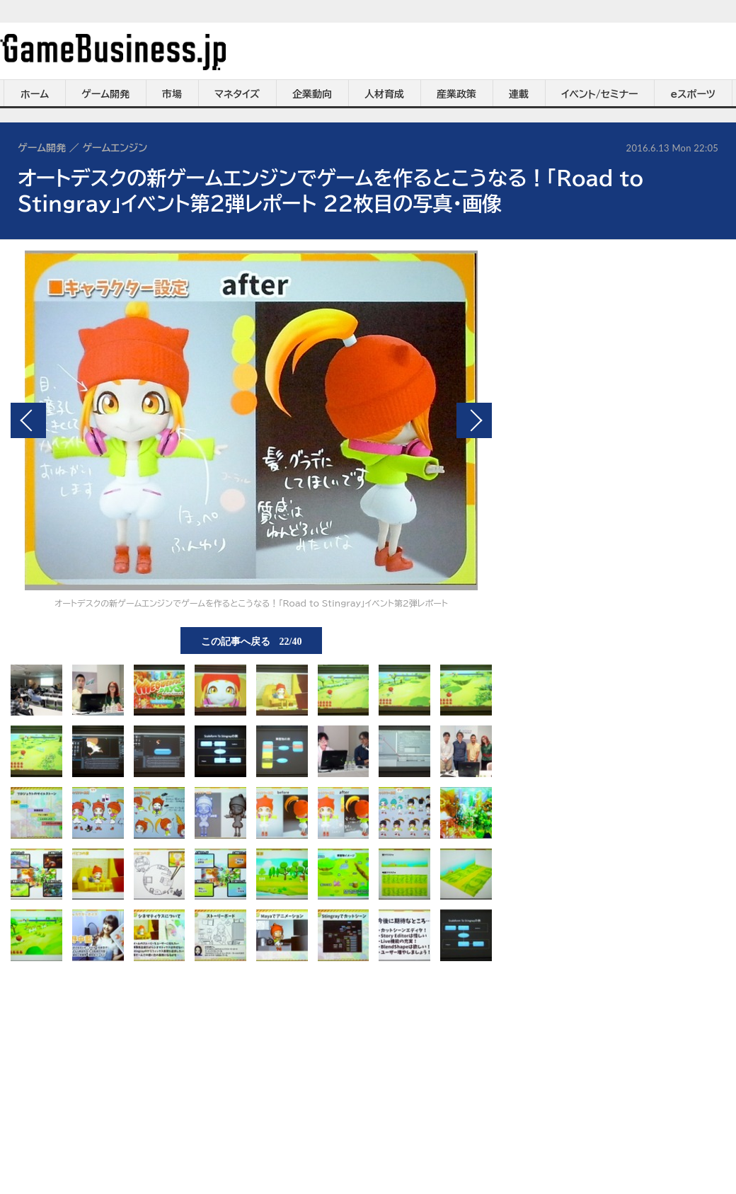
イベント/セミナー (599, 94)
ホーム (35, 94)
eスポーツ (693, 94)
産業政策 (456, 94)
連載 (519, 94)
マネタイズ (237, 94)
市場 (172, 94)
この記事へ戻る (251, 640)
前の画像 (28, 420)
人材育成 (384, 94)
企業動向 (312, 94)
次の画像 (474, 420)
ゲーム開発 (105, 94)
